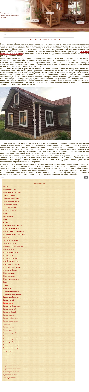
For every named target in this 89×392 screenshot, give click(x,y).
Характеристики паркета (11, 369)
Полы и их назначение (11, 279)
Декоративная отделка (11, 198)
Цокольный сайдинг (10, 375)
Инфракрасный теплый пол (12, 225)
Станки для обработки (11, 342)
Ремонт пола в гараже (10, 321)
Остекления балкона (10, 270)
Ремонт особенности (10, 318)
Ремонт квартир (8, 315)
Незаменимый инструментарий (14, 234)
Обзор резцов (8, 255)
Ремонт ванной (8, 300)
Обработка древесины (10, 261)
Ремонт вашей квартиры (11, 306)
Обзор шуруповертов (10, 258)
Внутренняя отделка (10, 189)
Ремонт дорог (8, 330)
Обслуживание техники (11, 264)
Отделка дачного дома (11, 291)
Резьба (5, 219)
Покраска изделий (9, 333)
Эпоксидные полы (9, 378)
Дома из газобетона (10, 204)
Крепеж (6, 237)
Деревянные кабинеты (11, 201)
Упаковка (6, 324)
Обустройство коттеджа (11, 267)
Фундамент (7, 360)
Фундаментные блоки (10, 363)
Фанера (5, 285)
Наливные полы (8, 249)
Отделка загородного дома (12, 294)
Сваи (5, 336)
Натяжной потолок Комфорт (13, 246)
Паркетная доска (9, 276)
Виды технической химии (12, 192)
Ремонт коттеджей (9, 309)
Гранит (5, 282)
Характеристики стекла (11, 366)
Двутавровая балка (9, 195)
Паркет (5, 213)
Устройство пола (9, 354)
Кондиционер (8, 216)
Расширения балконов (10, 297)
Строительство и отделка (12, 348)
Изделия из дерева (9, 210)
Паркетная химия (9, 273)
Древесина (7, 288)
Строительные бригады (11, 345)
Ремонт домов (8, 303)
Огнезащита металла (10, 252)
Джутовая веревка (9, 207)
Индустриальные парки (11, 228)
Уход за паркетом (9, 351)
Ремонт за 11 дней (9, 312)
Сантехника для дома (10, 339)
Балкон (5, 186)
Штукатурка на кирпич (11, 372)
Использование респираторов (13, 231)
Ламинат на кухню (9, 243)
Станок (5, 222)
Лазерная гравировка (10, 240)
